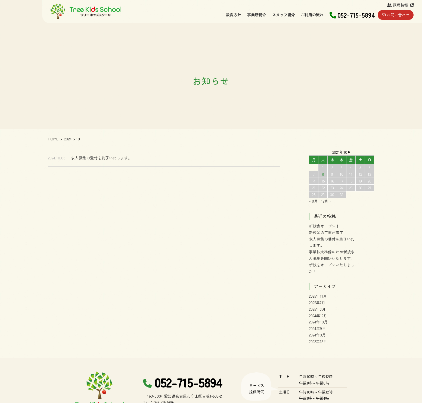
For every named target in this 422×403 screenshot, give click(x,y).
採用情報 (400, 5)
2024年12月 (318, 315)
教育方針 (233, 14)
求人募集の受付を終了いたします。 (101, 157)
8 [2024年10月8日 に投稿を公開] (323, 174)
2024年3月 (317, 335)
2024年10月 (318, 322)
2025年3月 (317, 309)
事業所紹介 (256, 14)
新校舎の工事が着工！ (328, 232)
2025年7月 (317, 302)
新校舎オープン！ (324, 226)
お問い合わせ (395, 14)
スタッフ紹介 (283, 14)
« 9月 (313, 201)
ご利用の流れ (312, 14)
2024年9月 (317, 328)
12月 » (326, 201)
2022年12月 (318, 341)
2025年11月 (318, 296)
